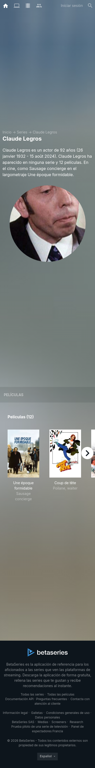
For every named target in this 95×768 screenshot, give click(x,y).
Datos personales (47, 717)
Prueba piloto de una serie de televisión (39, 726)
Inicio (7, 132)
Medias (43, 722)
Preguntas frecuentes (51, 699)
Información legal (15, 713)
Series (22, 132)
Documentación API (19, 699)
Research (76, 722)
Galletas (37, 713)
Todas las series (32, 694)
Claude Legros (45, 132)
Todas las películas (60, 694)
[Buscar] (90, 5)
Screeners (59, 722)
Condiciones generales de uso (68, 713)
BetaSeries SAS (23, 722)
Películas (13, 395)
